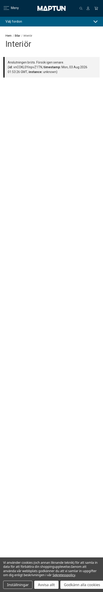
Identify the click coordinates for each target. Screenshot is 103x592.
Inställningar (18, 584)
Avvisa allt (46, 584)
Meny (8, 8)
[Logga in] (88, 8)
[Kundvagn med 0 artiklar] (96, 8)
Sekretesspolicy (64, 575)
